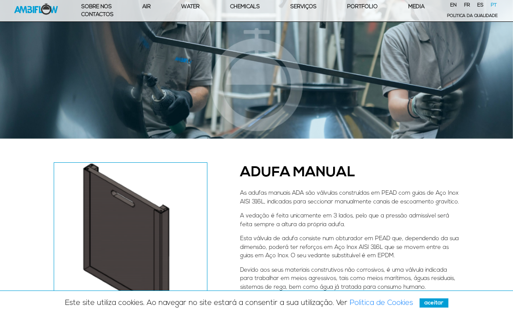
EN (453, 5)
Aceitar (434, 303)
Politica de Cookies (381, 303)
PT (494, 5)
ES (480, 5)
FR (467, 5)
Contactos (97, 15)
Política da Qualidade (472, 16)
